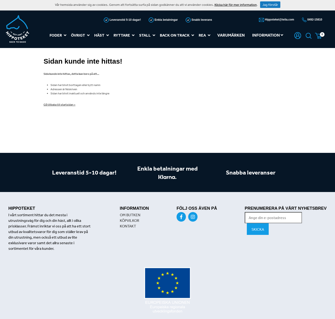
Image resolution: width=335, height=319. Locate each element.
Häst (102, 35)
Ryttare (125, 35)
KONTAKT (128, 226)
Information (267, 35)
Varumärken (231, 35)
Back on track (178, 35)
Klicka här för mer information (235, 5)
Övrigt (81, 35)
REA (205, 35)
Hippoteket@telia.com (279, 19)
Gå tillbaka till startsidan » (59, 104)
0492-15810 (314, 19)
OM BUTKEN (130, 215)
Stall (148, 35)
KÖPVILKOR (129, 220)
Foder (59, 35)
